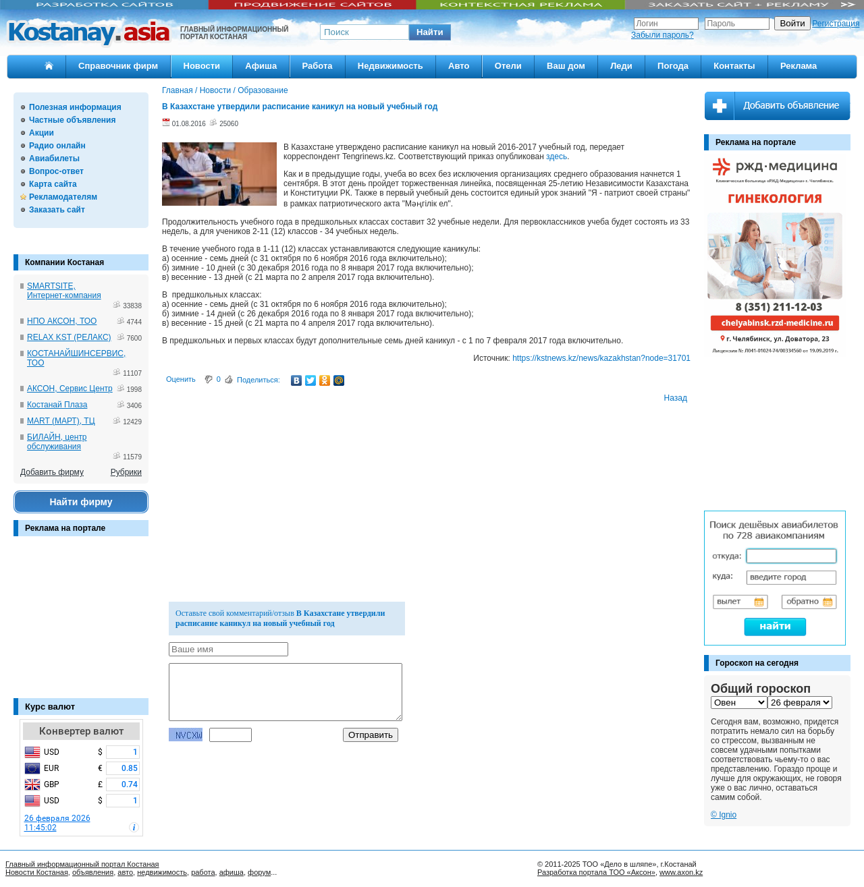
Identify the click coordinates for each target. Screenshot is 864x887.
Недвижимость (390, 66)
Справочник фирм (118, 66)
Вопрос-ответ (56, 171)
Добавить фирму (52, 472)
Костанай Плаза (57, 404)
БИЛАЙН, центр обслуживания (57, 441)
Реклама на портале (65, 528)
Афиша (261, 66)
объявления (92, 872)
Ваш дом (566, 66)
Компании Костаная (64, 262)
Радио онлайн (57, 145)
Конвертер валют (81, 731)
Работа (317, 66)
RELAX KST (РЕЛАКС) (69, 337)
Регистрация (835, 23)
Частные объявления (72, 120)
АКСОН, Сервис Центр (70, 388)
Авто (458, 66)
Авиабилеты (54, 158)
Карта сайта (53, 184)
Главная (177, 90)
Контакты (734, 66)
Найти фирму (80, 501)
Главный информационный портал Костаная (82, 864)
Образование (263, 90)
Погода (672, 66)
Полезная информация (75, 107)
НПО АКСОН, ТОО (62, 321)
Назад (675, 398)
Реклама (798, 66)
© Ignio (723, 815)
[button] (430, 32)
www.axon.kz (681, 872)
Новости (202, 66)
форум (259, 872)
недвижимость (162, 872)
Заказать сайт (57, 209)
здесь (556, 156)
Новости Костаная (36, 872)
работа (203, 872)
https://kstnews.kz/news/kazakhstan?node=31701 (601, 358)
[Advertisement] (81, 623)
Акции (41, 133)
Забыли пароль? (662, 35)
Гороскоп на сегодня (757, 663)
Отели (508, 66)
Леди (621, 66)
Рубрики (126, 472)
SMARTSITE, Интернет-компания (64, 290)
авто (125, 872)
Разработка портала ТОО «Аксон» (596, 872)
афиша (231, 872)
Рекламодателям (63, 197)
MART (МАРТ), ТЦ (61, 421)
